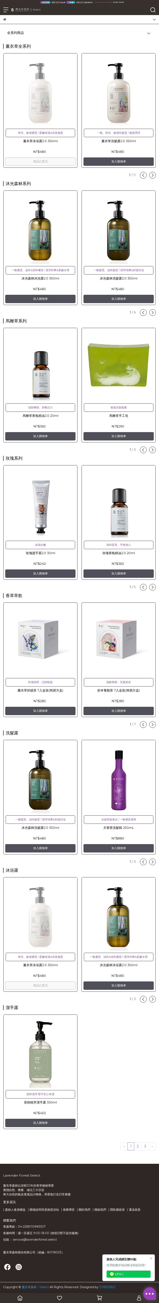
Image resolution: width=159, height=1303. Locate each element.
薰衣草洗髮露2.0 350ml (119, 141)
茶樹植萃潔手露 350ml (40, 1102)
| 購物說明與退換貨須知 (43, 1210)
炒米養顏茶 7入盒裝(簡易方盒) (118, 690)
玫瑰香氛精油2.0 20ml (118, 553)
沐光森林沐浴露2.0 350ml (40, 278)
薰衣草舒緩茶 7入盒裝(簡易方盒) (40, 690)
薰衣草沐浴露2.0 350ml (40, 141)
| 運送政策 (134, 1210)
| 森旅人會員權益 (14, 1210)
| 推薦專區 (68, 1210)
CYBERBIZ (107, 1287)
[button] (143, 175)
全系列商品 (15, 33)
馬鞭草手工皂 (118, 416)
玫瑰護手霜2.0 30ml (40, 553)
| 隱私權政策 (116, 1210)
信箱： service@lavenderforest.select (30, 1239)
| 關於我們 (83, 1210)
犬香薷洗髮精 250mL (118, 828)
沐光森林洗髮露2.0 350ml (118, 278)
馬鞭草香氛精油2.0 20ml (40, 416)
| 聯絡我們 (99, 1210)
